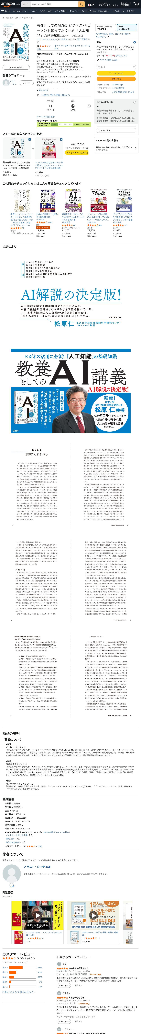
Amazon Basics (88, 11)
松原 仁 (64, 39)
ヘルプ (34, 11)
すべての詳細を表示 (46, 114)
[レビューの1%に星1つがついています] (22, 983)
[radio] (105, 27)
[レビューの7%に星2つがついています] (22, 979)
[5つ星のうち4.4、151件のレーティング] (94, 222)
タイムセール (118, 11)
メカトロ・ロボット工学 (16, 832)
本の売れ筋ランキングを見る (56, 829)
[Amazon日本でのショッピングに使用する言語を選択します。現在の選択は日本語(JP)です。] (91, 4)
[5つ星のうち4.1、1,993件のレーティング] (44, 219)
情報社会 (10, 836)
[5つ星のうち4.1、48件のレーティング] (68, 222)
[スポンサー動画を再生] (37, 912)
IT (21, 18)
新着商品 (131, 11)
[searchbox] (54, 4)
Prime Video (103, 11)
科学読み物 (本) (12, 839)
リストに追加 (104, 130)
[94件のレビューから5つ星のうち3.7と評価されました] (44, 935)
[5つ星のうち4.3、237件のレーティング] (120, 222)
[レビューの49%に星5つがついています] (22, 964)
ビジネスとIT (29, 18)
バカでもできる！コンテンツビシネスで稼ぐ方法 (44, 930)
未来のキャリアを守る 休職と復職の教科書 (100, 930)
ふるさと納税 (46, 11)
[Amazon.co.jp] (10, 4)
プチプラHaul (60, 11)
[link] (10, 172)
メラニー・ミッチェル (47, 39)
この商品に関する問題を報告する (53, 92)
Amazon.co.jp (117, 85)
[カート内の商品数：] (136, 4)
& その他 (81, 39)
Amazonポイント (20, 11)
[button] (6, 11)
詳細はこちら (122, 55)
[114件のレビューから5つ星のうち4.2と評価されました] (100, 935)
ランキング (74, 11)
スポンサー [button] (8, 894)
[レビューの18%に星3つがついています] (22, 974)
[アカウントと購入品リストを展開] (117, 5)
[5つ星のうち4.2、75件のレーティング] (17, 225)
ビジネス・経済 (12, 18)
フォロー (27, 83)
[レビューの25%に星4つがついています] (22, 969)
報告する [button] (78, 982)
